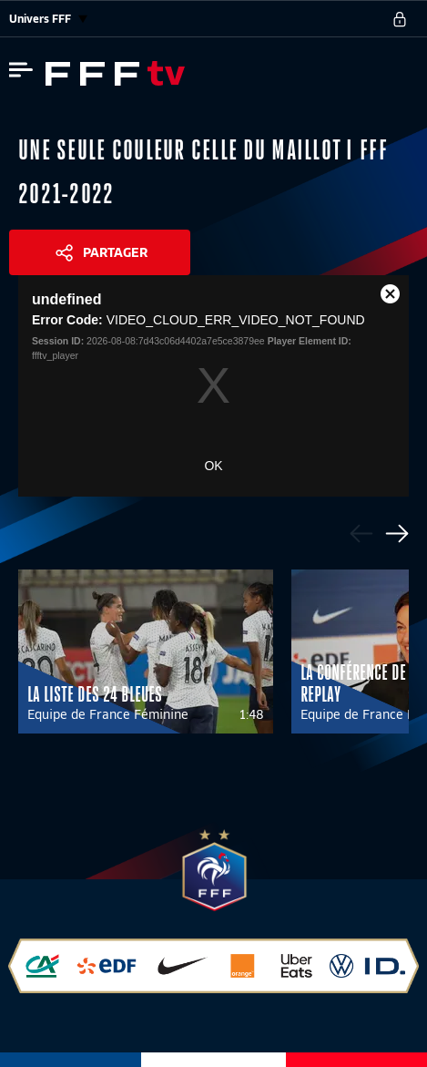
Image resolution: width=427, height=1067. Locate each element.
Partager (115, 252)
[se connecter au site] (400, 19)
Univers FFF (48, 19)
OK (213, 465)
